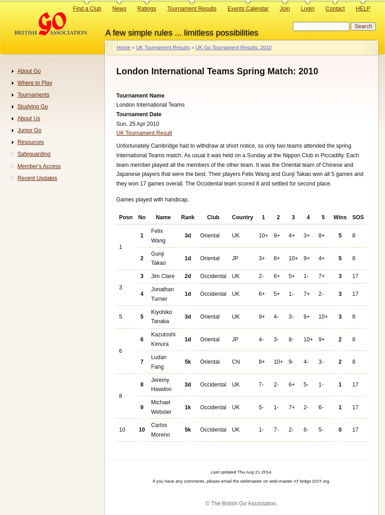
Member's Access (39, 166)
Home (123, 47)
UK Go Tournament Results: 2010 (233, 47)
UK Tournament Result (144, 133)
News (119, 8)
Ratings (146, 8)
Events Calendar (248, 8)
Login (308, 8)
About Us (28, 118)
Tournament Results (192, 8)
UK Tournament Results (163, 47)
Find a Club (87, 8)
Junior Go (29, 130)
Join (285, 8)
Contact (335, 8)
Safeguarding (33, 154)
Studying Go (32, 106)
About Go (29, 71)
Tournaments (33, 95)
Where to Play (34, 83)
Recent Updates (37, 178)
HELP (363, 8)
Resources (30, 142)
